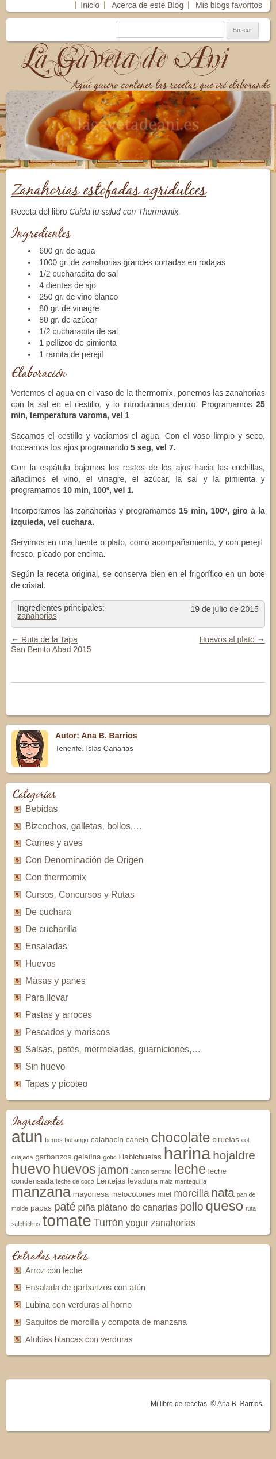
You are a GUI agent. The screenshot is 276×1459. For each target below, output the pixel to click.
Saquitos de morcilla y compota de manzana (106, 1322)
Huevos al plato (231, 639)
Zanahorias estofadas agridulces (108, 190)
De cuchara (48, 912)
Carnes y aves (54, 843)
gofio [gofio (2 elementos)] (109, 1157)
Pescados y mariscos (67, 1032)
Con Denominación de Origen (84, 860)
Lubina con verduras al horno (78, 1304)
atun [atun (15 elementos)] (27, 1137)
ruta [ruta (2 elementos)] (251, 1208)
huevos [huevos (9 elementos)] (74, 1169)
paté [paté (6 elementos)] (65, 1206)
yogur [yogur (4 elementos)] (137, 1223)
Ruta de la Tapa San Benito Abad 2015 (51, 644)
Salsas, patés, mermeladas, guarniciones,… (113, 1049)
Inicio (89, 5)
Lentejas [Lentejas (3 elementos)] (110, 1181)
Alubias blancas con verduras (79, 1339)
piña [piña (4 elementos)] (86, 1207)
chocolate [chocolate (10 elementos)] (180, 1137)
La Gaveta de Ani (126, 58)
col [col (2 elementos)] (245, 1139)
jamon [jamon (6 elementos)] (113, 1169)
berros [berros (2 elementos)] (53, 1139)
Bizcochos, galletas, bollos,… (83, 826)
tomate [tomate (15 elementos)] (67, 1221)
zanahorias (37, 616)
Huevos (40, 963)
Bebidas (41, 809)
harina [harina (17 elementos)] (187, 1153)
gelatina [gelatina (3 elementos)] (87, 1156)
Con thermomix (55, 877)
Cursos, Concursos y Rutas (80, 894)
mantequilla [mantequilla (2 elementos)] (190, 1181)
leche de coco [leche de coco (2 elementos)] (75, 1181)
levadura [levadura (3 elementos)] (143, 1181)
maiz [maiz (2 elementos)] (166, 1181)
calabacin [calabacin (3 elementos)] (107, 1139)
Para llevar (46, 997)
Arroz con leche (53, 1270)
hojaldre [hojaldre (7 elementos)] (234, 1155)
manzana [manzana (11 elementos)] (41, 1192)
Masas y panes (55, 981)
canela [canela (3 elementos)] (137, 1139)
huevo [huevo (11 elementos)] (31, 1169)
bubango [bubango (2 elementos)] (76, 1139)
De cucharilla (51, 929)
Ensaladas (46, 946)
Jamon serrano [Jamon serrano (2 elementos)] (151, 1171)
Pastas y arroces (58, 1015)
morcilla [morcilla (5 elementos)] (191, 1193)
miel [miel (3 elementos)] (165, 1194)
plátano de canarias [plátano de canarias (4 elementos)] (138, 1207)
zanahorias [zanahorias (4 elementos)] (173, 1223)
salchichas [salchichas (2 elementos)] (26, 1223)
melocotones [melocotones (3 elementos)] (133, 1194)
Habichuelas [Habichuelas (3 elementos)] (139, 1156)
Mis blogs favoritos (228, 5)
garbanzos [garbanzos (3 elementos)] (53, 1156)
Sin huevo (45, 1066)
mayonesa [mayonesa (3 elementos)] (91, 1194)
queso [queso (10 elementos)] (225, 1205)
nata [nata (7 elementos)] (223, 1192)
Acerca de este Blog (147, 5)
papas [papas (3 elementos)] (41, 1208)
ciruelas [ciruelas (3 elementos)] (225, 1139)
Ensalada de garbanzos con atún (85, 1287)
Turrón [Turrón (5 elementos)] (109, 1222)
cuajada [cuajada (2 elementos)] (22, 1157)
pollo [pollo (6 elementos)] (191, 1206)
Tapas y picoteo (56, 1084)
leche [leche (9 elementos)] (190, 1169)
